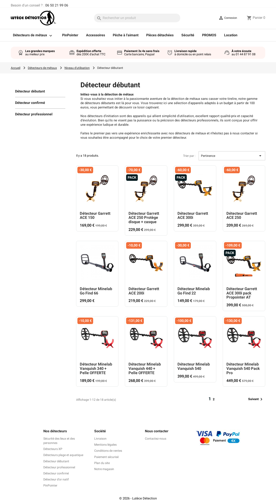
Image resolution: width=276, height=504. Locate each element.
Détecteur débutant (30, 91)
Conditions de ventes (108, 450)
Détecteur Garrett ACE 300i (192, 215)
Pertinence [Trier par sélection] (232, 155)
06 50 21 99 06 (56, 5)
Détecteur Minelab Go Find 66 (96, 290)
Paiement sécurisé (106, 457)
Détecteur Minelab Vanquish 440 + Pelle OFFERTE (145, 368)
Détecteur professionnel (33, 114)
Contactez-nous (155, 438)
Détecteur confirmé (30, 103)
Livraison (100, 438)
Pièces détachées (160, 35)
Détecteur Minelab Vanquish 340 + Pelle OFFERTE (96, 368)
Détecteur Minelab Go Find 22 (193, 290)
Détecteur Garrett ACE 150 (95, 215)
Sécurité (187, 35)
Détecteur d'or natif (56, 479)
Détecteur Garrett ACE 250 (241, 215)
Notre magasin (104, 469)
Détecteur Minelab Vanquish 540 (193, 366)
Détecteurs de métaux (33, 35)
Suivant (256, 399)
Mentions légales (105, 444)
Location (230, 35)
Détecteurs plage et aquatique (63, 455)
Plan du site (102, 463)
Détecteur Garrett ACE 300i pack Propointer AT (241, 293)
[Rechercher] (137, 18)
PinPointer (70, 35)
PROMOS (209, 35)
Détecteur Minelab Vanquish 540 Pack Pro (243, 368)
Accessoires (95, 35)
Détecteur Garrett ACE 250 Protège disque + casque (144, 217)
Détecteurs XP (52, 449)
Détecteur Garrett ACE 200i (144, 290)
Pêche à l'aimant (125, 35)
